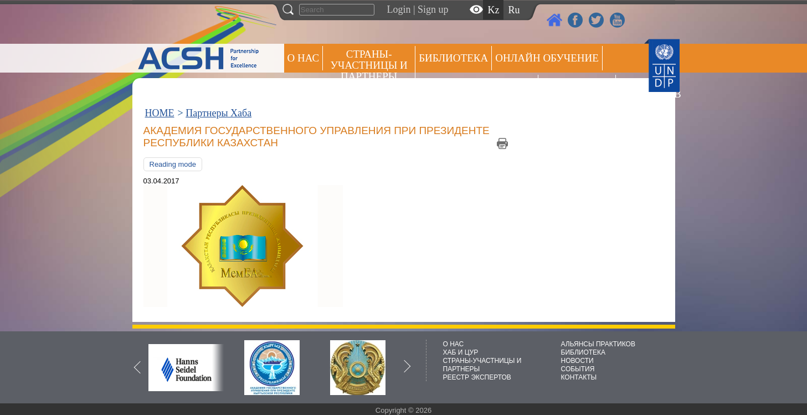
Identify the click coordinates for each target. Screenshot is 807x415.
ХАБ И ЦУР (461, 352)
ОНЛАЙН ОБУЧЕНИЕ (547, 58)
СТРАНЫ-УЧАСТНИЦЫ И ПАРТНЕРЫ (369, 65)
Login (399, 9)
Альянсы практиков (476, 87)
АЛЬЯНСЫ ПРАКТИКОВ (598, 344)
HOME (159, 113)
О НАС (303, 58)
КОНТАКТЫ (579, 377)
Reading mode (173, 164)
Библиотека (453, 58)
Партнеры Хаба (218, 113)
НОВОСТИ (577, 361)
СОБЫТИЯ (578, 369)
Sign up (433, 9)
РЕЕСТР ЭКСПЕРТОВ (638, 88)
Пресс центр (577, 87)
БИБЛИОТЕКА (583, 352)
